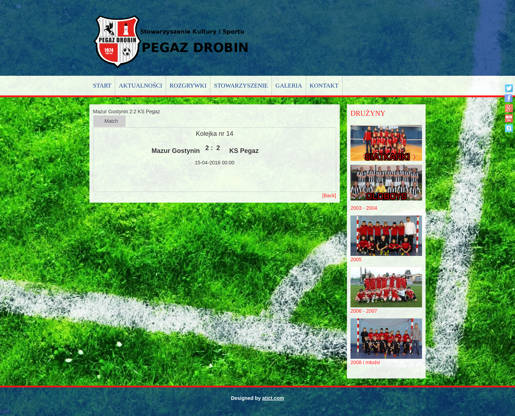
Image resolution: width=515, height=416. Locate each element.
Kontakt (324, 85)
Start (102, 85)
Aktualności (140, 85)
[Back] (329, 195)
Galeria (288, 85)
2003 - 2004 (363, 208)
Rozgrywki (188, 85)
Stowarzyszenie (241, 85)
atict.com (273, 398)
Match (111, 121)
